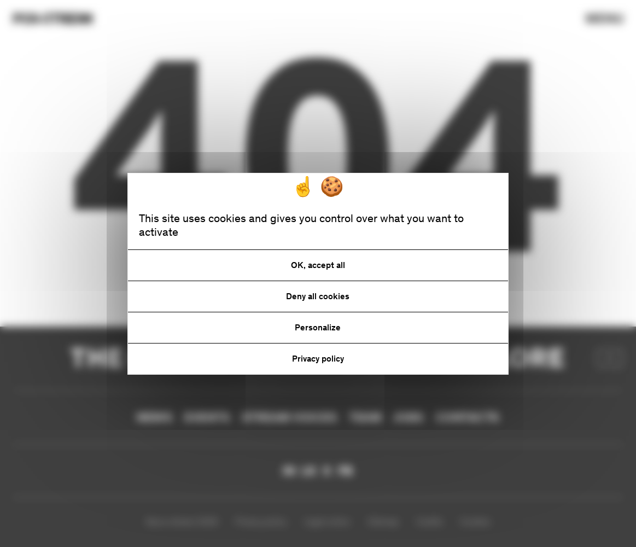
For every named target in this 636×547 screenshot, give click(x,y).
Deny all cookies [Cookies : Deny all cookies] (317, 296)
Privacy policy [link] (318, 358)
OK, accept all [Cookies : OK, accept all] (318, 265)
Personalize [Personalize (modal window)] (318, 327)
